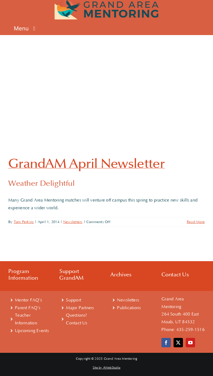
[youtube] (190, 342)
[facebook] (166, 342)
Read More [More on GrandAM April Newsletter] (196, 222)
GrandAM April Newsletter (86, 164)
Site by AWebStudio (106, 367)
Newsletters (72, 222)
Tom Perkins (24, 222)
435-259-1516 (190, 329)
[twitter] (178, 342)
